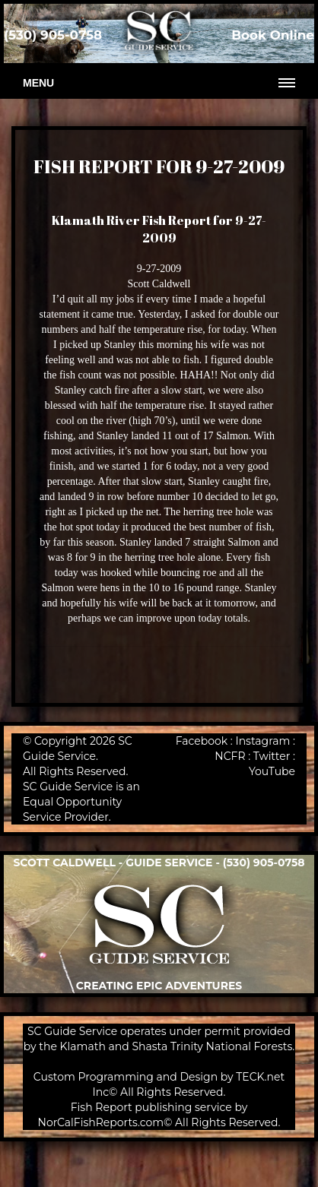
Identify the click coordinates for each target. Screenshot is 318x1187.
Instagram (262, 741)
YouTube (272, 771)
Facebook (201, 741)
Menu (38, 83)
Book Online (272, 35)
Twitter (272, 756)
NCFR (230, 756)
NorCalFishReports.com (101, 1122)
